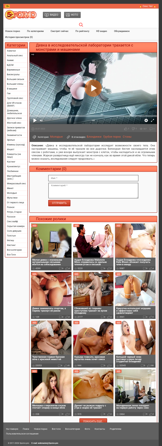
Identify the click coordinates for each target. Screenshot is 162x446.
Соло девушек (14, 231)
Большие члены (15, 84)
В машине (12, 88)
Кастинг (11, 161)
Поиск (26, 429)
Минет (10, 188)
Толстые (11, 235)
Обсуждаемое (122, 31)
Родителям (115, 429)
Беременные (13, 69)
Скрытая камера (16, 226)
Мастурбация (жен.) (14, 177)
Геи (8, 93)
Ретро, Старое (14, 212)
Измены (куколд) (16, 144)
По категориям (35, 31)
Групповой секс (15, 98)
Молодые (12, 193)
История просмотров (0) (19, 37)
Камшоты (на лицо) (14, 155)
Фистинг (11, 245)
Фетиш (10, 240)
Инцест (10, 149)
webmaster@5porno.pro (48, 443)
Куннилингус (13, 166)
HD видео (101, 31)
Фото (87, 429)
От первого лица (15, 202)
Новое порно (12, 31)
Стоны (127, 136)
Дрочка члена (14, 118)
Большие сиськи (15, 79)
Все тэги (56, 429)
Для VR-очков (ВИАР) (14, 104)
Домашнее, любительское (14, 112)
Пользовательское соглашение (22, 433)
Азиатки (11, 50)
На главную (12, 429)
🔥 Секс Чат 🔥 (147, 6)
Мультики (12, 197)
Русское (11, 216)
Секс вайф (12, 221)
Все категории (14, 250)
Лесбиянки (12, 171)
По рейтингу (82, 31)
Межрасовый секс (16, 183)
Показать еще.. (93, 421)
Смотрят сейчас (60, 31)
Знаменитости (14, 135)
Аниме (10, 60)
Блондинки (94, 136)
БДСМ (10, 65)
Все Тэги (11, 254)
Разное (10, 207)
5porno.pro (24, 443)
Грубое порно (112, 136)
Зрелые (11, 140)
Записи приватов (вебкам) (16, 129)
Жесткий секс (14, 123)
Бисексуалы (13, 74)
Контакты (100, 429)
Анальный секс (15, 55)
